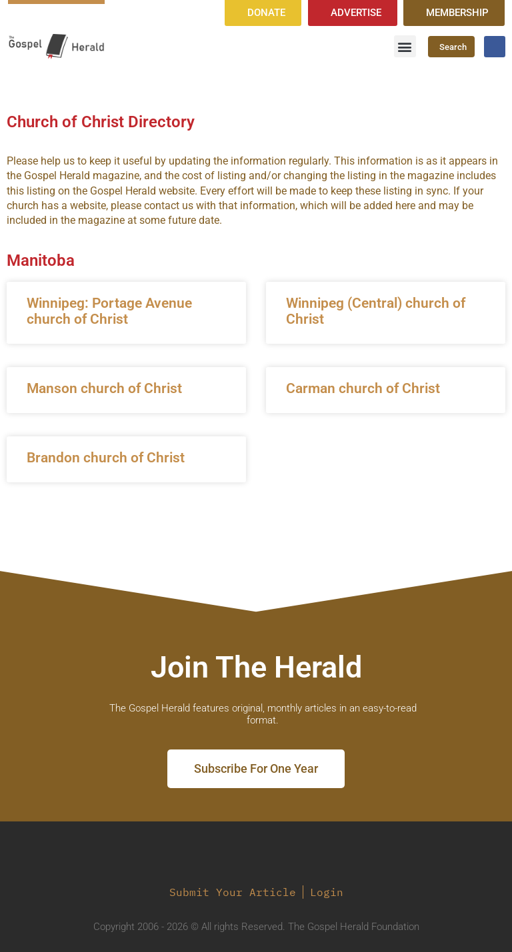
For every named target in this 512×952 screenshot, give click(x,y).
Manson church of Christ (104, 388)
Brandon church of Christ (106, 458)
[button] (405, 46)
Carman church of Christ (363, 388)
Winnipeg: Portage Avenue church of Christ (109, 311)
